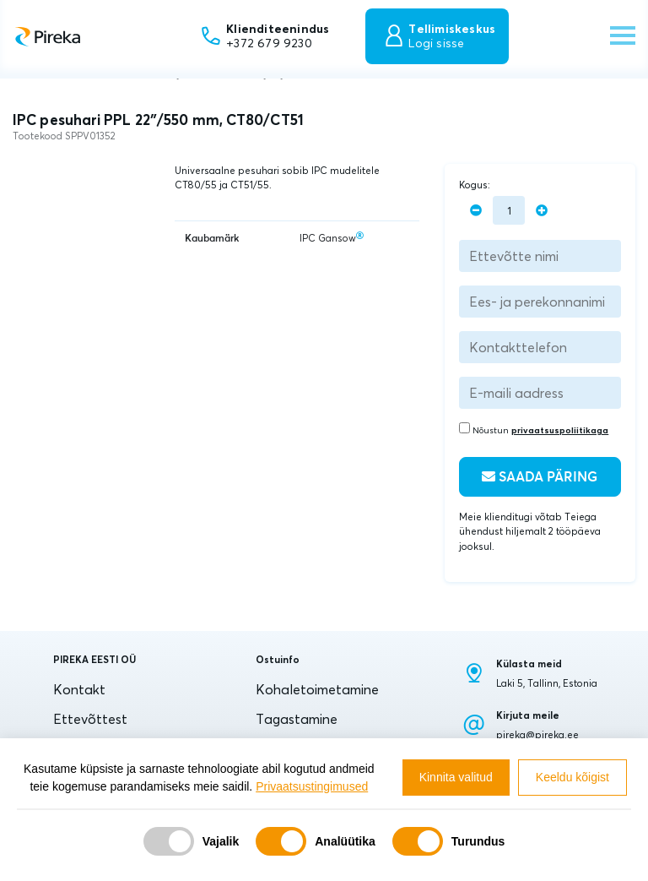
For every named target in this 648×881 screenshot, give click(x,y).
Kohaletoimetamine (317, 689)
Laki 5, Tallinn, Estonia (546, 683)
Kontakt (79, 689)
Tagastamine (297, 718)
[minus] (476, 211)
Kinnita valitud (456, 777)
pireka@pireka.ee (537, 735)
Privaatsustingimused (312, 786)
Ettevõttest (90, 718)
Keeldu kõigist (572, 777)
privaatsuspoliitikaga (559, 430)
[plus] (542, 211)
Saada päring (539, 477)
